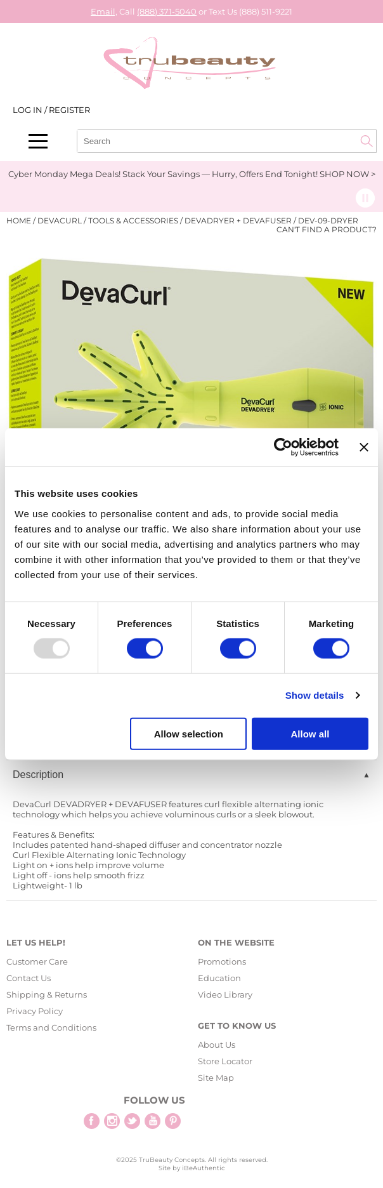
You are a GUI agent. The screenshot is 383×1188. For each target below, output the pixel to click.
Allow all (310, 733)
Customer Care (37, 961)
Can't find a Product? (326, 229)
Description (38, 774)
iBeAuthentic (203, 1168)
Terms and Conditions (51, 1027)
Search (366, 141)
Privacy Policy (34, 1011)
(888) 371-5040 (167, 11)
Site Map (216, 1077)
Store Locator (225, 1061)
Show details (314, 695)
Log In (28, 110)
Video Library (225, 994)
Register (69, 110)
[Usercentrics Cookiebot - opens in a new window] (283, 447)
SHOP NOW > (347, 174)
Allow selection (188, 733)
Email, (104, 11)
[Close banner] (364, 447)
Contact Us (28, 978)
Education (219, 978)
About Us (216, 1045)
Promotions (222, 961)
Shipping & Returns (46, 994)
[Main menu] (38, 141)
